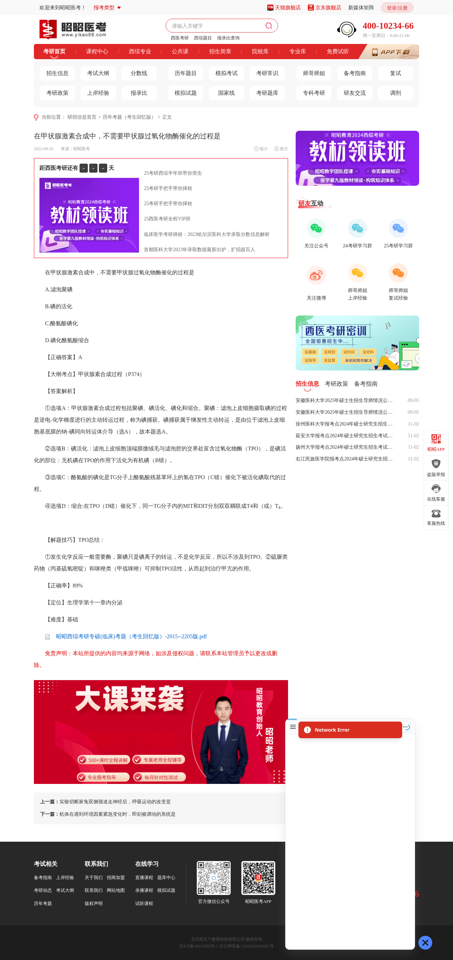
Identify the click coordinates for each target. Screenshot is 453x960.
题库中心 (166, 877)
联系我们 (94, 890)
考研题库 (264, 91)
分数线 (134, 71)
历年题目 (182, 71)
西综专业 (140, 51)
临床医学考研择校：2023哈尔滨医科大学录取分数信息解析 (207, 234)
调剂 (389, 91)
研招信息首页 (81, 117)
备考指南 (351, 71)
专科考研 (310, 91)
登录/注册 (397, 8)
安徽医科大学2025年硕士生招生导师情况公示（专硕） (346, 400)
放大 (281, 148)
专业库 (297, 51)
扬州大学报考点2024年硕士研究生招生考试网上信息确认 (346, 447)
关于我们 (94, 877)
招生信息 (54, 71)
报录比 (134, 91)
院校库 (260, 51)
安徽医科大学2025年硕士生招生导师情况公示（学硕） (346, 412)
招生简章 (220, 51)
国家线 (222, 91)
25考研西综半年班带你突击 (173, 173)
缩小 (261, 148)
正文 (167, 117)
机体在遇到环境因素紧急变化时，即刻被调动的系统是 (108, 814)
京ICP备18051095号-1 (198, 946)
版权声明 (94, 903)
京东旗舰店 (328, 7)
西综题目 (203, 37)
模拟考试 (223, 71)
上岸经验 (95, 91)
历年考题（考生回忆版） (129, 117)
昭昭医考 (81, 148)
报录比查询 (228, 37)
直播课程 (144, 877)
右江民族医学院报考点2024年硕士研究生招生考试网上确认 (346, 458)
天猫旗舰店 (288, 7)
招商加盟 (116, 877)
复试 (389, 71)
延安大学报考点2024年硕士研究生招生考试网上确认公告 (346, 435)
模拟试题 (182, 91)
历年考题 (43, 903)
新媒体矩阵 (361, 7)
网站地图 (116, 890)
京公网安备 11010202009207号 (246, 946)
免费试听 (338, 51)
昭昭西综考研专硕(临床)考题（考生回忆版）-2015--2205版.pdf (126, 636)
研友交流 (351, 91)
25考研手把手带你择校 (168, 188)
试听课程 (144, 903)
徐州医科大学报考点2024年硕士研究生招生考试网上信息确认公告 (346, 424)
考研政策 (54, 91)
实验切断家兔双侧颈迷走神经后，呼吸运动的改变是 (105, 801)
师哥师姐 (310, 71)
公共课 (180, 51)
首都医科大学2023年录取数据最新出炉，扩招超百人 (199, 249)
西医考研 (180, 37)
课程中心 (97, 51)
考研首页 (54, 51)
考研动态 (43, 890)
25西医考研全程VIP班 (167, 218)
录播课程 (144, 890)
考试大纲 (95, 71)
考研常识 (264, 71)
